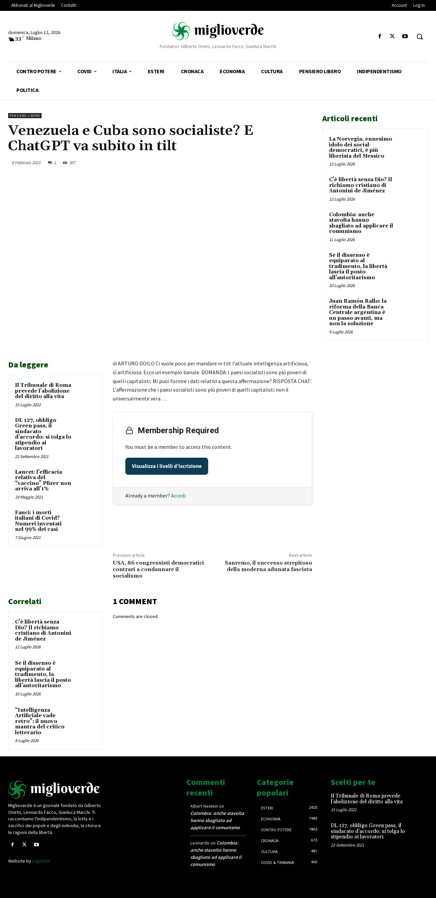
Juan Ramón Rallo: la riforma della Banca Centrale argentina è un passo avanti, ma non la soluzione (358, 312)
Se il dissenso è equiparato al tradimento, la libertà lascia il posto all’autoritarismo (43, 674)
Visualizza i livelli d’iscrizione (167, 466)
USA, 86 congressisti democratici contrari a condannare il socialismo (158, 569)
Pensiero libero (25, 115)
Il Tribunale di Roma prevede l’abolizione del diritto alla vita (43, 391)
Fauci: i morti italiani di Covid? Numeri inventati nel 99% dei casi (38, 521)
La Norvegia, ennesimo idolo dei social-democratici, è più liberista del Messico (360, 147)
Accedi (178, 495)
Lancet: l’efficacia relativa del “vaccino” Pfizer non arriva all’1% (43, 480)
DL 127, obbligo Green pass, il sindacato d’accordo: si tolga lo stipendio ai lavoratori (43, 434)
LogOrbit (41, 861)
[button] (419, 36)
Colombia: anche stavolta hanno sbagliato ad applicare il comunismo (361, 223)
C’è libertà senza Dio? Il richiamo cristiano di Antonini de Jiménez (43, 630)
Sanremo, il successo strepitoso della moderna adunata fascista (268, 566)
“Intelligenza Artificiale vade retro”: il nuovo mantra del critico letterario (39, 721)
